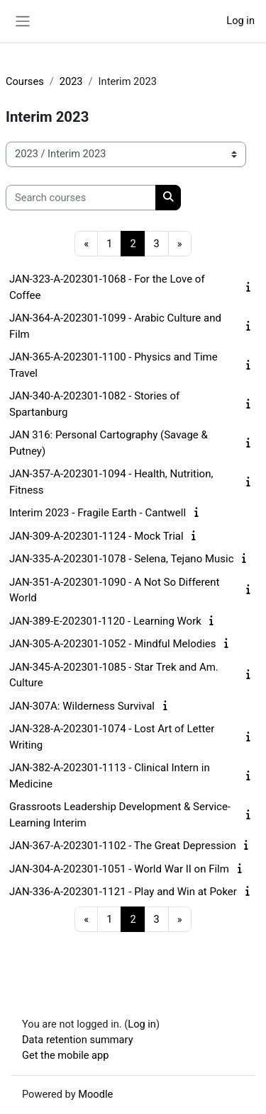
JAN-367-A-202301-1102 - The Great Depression (122, 845)
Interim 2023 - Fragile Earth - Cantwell (97, 512)
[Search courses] (81, 197)
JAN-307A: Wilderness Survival (82, 706)
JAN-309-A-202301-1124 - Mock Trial (96, 536)
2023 (71, 81)
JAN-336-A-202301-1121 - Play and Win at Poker (123, 891)
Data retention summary (77, 1039)
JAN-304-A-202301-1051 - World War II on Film (119, 869)
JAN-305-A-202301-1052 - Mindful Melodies (112, 643)
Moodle (95, 1094)
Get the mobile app (65, 1055)
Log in (240, 20)
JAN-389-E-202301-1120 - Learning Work (105, 621)
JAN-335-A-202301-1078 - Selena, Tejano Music (121, 558)
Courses (25, 81)
